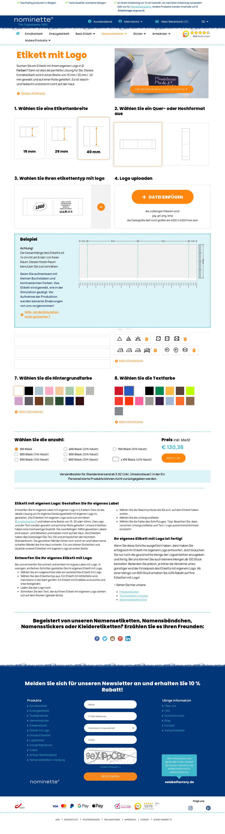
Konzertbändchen (41, 750)
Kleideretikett (38, 730)
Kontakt (170, 730)
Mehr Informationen (131, 365)
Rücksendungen (91, 824)
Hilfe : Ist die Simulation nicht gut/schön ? (42, 319)
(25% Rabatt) (83, 459)
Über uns (170, 710)
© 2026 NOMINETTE (162, 824)
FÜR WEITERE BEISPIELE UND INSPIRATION (160, 94)
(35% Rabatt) (132, 454)
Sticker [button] (138, 34)
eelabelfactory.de (179, 787)
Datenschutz (71, 824)
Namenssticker (39, 725)
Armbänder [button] (159, 34)
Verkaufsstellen (175, 735)
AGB (57, 824)
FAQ (167, 715)
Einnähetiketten (26, 526)
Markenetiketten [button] (112, 34)
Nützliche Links (174, 720)
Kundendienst (100, 22)
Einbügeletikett (59, 34)
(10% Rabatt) (34, 459)
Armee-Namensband (43, 760)
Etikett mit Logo (39, 735)
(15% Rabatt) (34, 464)
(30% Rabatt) (83, 464)
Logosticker (37, 745)
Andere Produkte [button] (36, 40)
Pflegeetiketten (129, 596)
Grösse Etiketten (40, 740)
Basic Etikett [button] (84, 34)
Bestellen (173, 462)
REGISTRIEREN (110, 781)
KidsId (33, 755)
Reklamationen (112, 824)
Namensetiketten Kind (133, 604)
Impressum (130, 824)
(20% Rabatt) (83, 454)
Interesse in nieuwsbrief (101, 732)
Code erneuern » (110, 771)
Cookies (144, 824)
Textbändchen (39, 720)
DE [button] (206, 22)
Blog (167, 725)
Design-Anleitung (33, 93)
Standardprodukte (140, 6)
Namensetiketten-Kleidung (47, 764)
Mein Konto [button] (131, 22)
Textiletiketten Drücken (134, 600)
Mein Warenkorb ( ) (172, 22)
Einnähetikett (34, 34)
